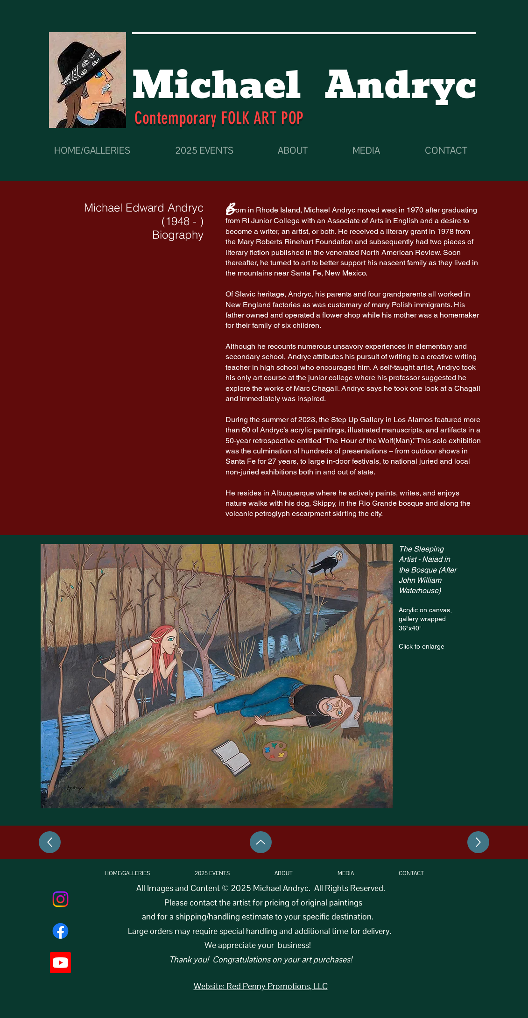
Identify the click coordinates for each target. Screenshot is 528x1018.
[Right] (478, 842)
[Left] (50, 842)
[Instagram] (60, 899)
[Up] (261, 842)
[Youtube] (60, 962)
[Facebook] (60, 930)
